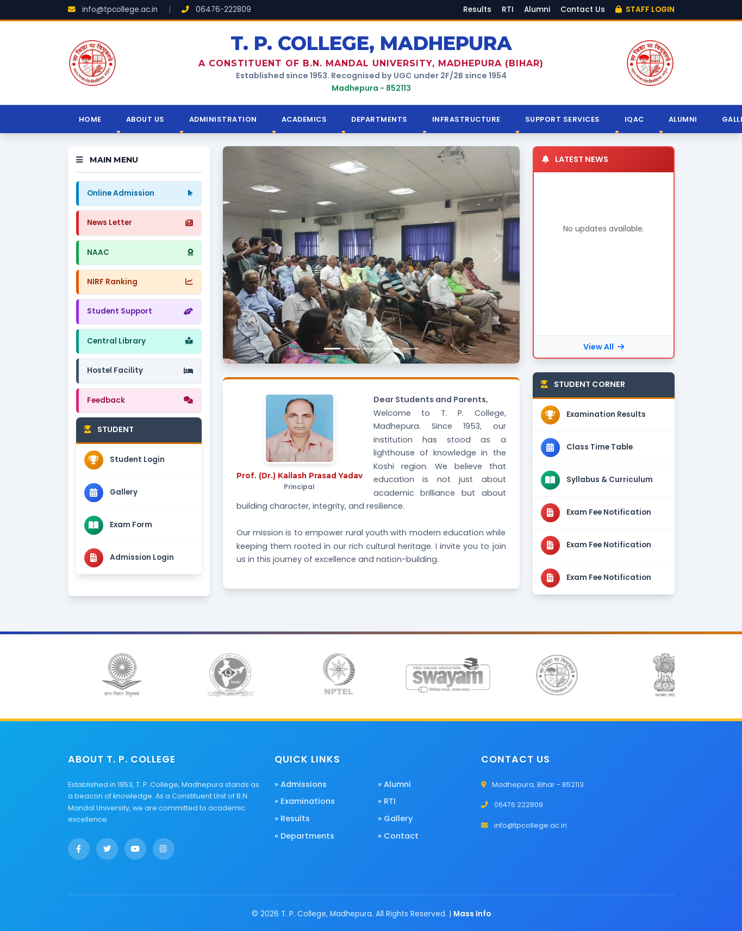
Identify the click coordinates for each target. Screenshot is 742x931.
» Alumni (394, 784)
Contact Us (582, 9)
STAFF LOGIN (645, 9)
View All (603, 346)
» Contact (398, 835)
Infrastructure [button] (466, 119)
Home (90, 119)
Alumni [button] (683, 119)
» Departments (304, 835)
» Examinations (305, 801)
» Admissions (301, 784)
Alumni (537, 9)
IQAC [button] (634, 119)
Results (477, 9)
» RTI (387, 801)
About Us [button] (145, 119)
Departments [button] (379, 119)
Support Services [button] (562, 119)
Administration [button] (223, 119)
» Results (292, 818)
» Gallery (395, 818)
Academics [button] (304, 119)
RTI (508, 9)
